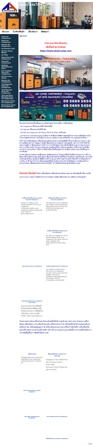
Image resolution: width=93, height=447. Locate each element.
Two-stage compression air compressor (32, 417)
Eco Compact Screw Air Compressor (57, 416)
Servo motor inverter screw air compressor (32, 391)
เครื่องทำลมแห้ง (32, 354)
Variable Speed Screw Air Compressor (57, 266)
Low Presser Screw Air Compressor (32, 266)
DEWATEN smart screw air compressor (57, 438)
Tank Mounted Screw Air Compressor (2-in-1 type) (32, 301)
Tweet (90, 444)
